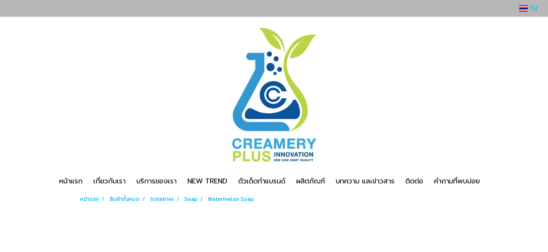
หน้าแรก (71, 181)
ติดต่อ (414, 181)
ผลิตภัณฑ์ (310, 181)
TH (528, 8)
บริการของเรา (156, 181)
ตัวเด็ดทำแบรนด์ (261, 181)
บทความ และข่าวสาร (365, 181)
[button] (491, 181)
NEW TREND (207, 181)
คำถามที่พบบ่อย (457, 181)
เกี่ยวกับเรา (109, 181)
